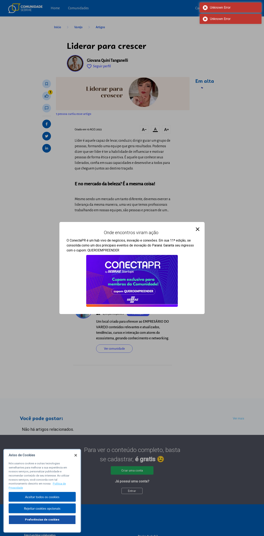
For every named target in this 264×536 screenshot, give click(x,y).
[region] (42, 491)
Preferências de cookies (42, 519)
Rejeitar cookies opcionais (42, 508)
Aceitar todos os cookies (42, 497)
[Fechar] (75, 455)
